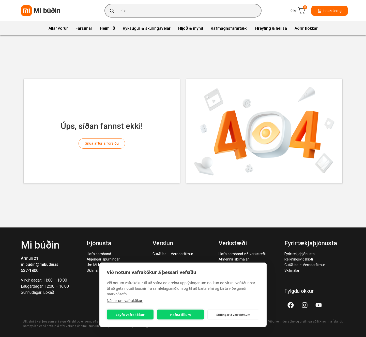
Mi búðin (46, 10)
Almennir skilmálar (234, 259)
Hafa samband (99, 254)
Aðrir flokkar (306, 28)
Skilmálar (94, 270)
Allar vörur (58, 28)
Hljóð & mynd (190, 28)
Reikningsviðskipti (298, 259)
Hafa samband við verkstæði (242, 254)
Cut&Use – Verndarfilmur (172, 254)
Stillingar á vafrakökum (233, 314)
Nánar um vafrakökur (125, 300)
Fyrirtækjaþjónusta (299, 254)
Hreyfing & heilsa (271, 28)
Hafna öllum (180, 314)
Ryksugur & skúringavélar (147, 28)
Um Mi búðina (98, 265)
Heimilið (107, 28)
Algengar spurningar (103, 259)
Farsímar (83, 28)
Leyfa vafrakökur (130, 314)
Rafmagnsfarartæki (229, 28)
